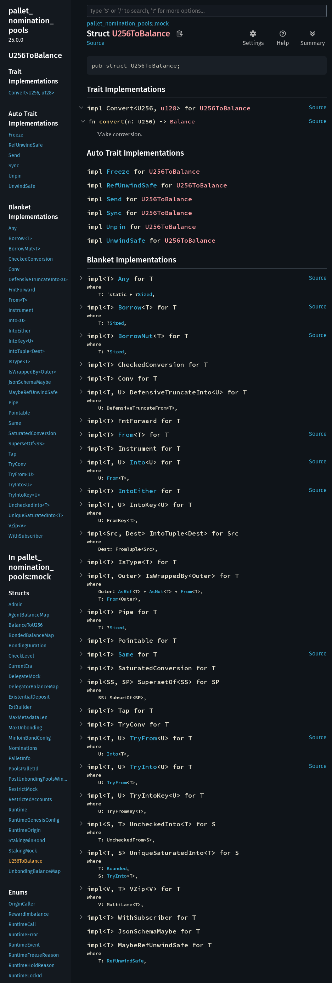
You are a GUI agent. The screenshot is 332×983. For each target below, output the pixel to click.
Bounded (116, 868)
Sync (114, 213)
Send (114, 199)
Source (96, 43)
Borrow (129, 307)
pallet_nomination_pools (119, 23)
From (126, 434)
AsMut (156, 591)
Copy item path (179, 33)
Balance (182, 121)
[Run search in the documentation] (207, 11)
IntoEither (137, 491)
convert (111, 121)
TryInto (143, 767)
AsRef (125, 591)
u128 (168, 108)
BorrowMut (135, 336)
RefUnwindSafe (131, 185)
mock (162, 23)
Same (126, 654)
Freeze (118, 171)
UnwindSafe (125, 240)
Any (124, 278)
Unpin (116, 226)
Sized (145, 294)
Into (137, 462)
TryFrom (143, 738)
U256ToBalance (225, 108)
